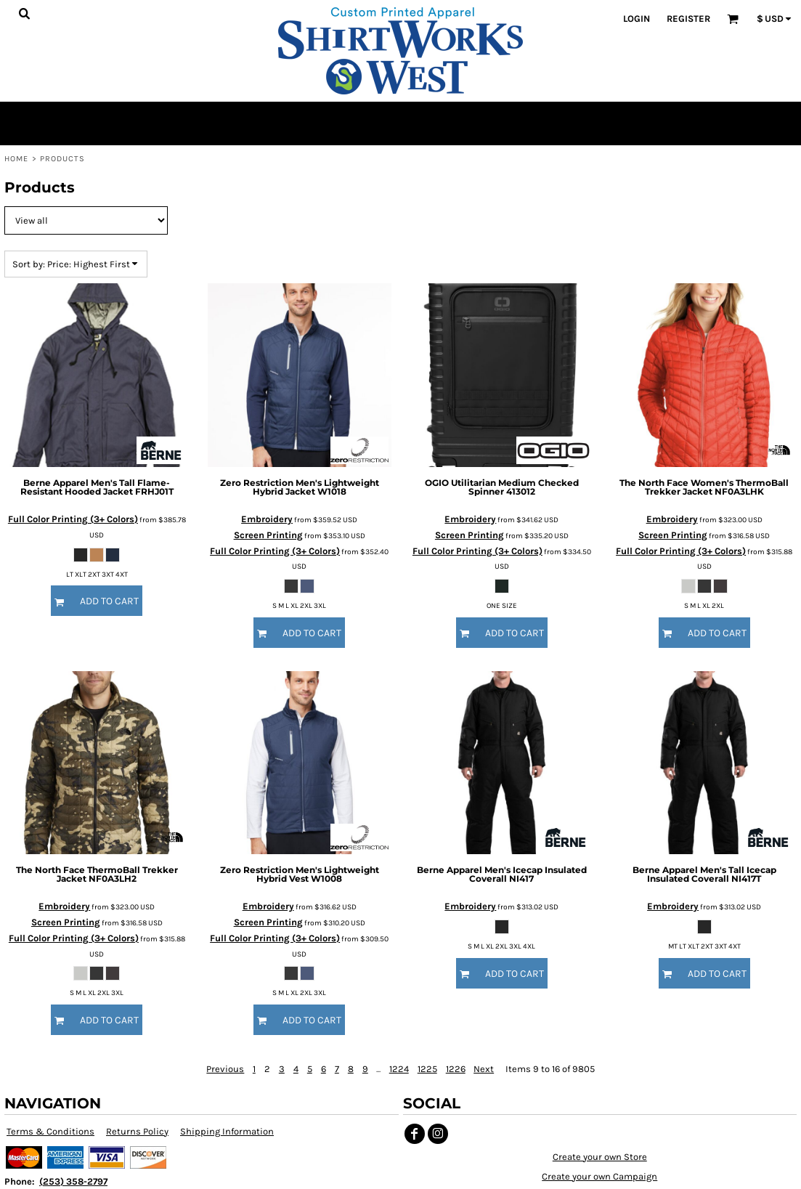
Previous (225, 1068)
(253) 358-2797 (73, 1181)
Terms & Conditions (50, 1131)
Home (16, 158)
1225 (427, 1068)
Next (483, 1068)
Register (688, 18)
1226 (455, 1068)
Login (636, 18)
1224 (399, 1068)
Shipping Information (227, 1131)
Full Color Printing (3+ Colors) (73, 519)
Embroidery (267, 519)
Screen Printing (268, 534)
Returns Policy (137, 1131)
